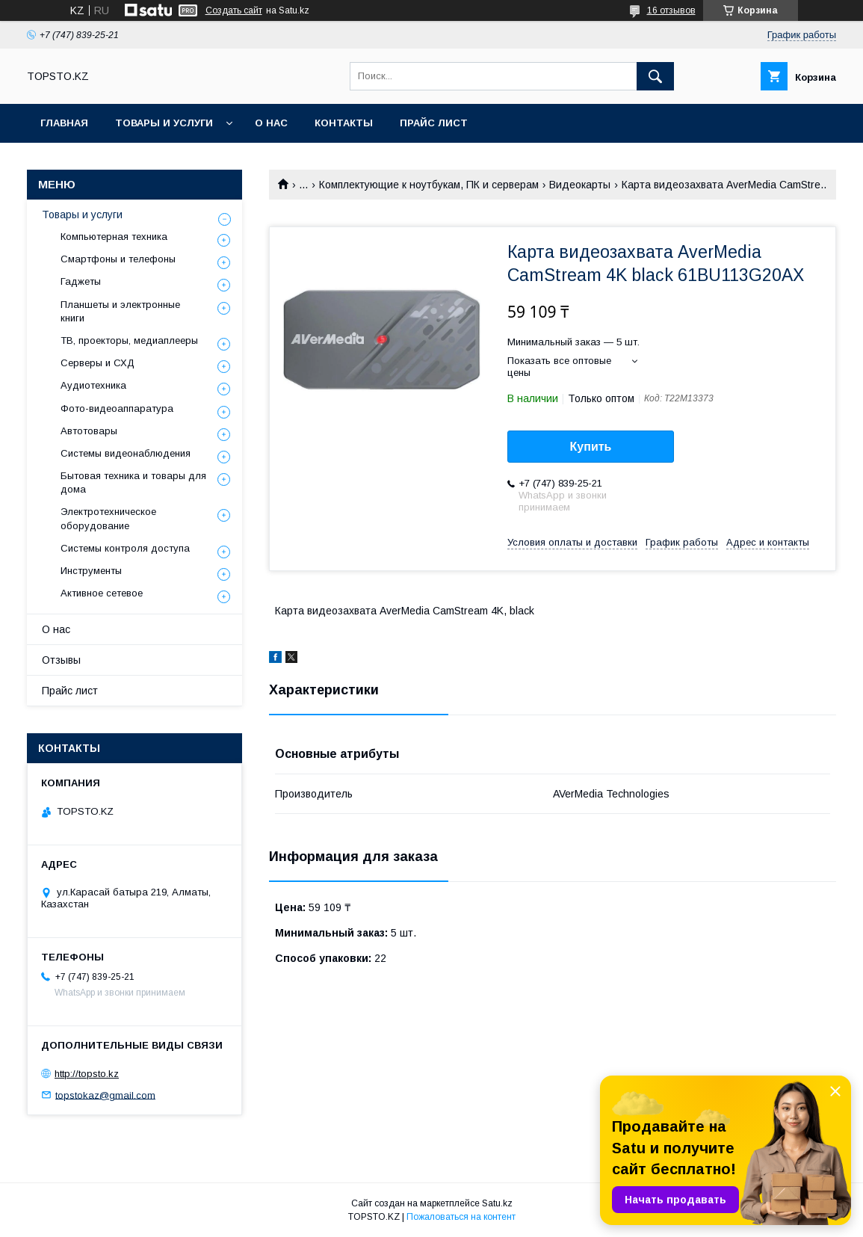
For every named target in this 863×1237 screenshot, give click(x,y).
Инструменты (91, 570)
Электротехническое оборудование (108, 518)
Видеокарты (579, 185)
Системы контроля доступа (125, 548)
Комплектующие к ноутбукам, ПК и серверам (429, 185)
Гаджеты (81, 281)
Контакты (344, 123)
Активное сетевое (102, 593)
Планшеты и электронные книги (120, 311)
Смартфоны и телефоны (118, 259)
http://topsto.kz (87, 1073)
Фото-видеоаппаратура (117, 408)
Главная (64, 123)
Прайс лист (434, 123)
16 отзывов (671, 10)
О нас (271, 123)
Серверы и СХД (97, 362)
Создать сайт (233, 10)
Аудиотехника (93, 385)
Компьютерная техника (114, 236)
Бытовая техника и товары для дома (133, 482)
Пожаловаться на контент (461, 1217)
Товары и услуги (164, 123)
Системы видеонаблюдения (126, 453)
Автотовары (89, 431)
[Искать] (655, 76)
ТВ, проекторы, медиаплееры (129, 340)
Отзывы (61, 660)
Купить (591, 446)
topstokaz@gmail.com (105, 1094)
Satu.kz (497, 1203)
